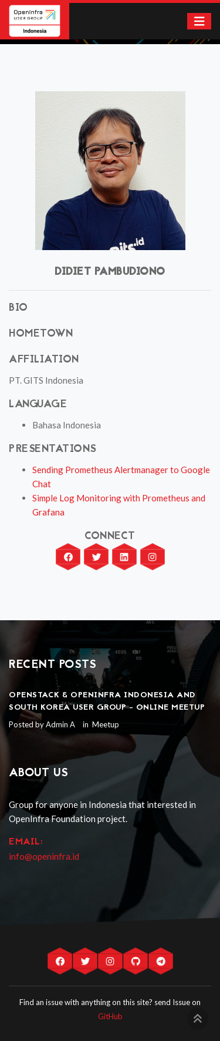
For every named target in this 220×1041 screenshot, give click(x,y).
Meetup (104, 724)
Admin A (60, 724)
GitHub (110, 1016)
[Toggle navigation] (199, 21)
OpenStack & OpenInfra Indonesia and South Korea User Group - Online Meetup (107, 701)
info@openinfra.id (44, 856)
